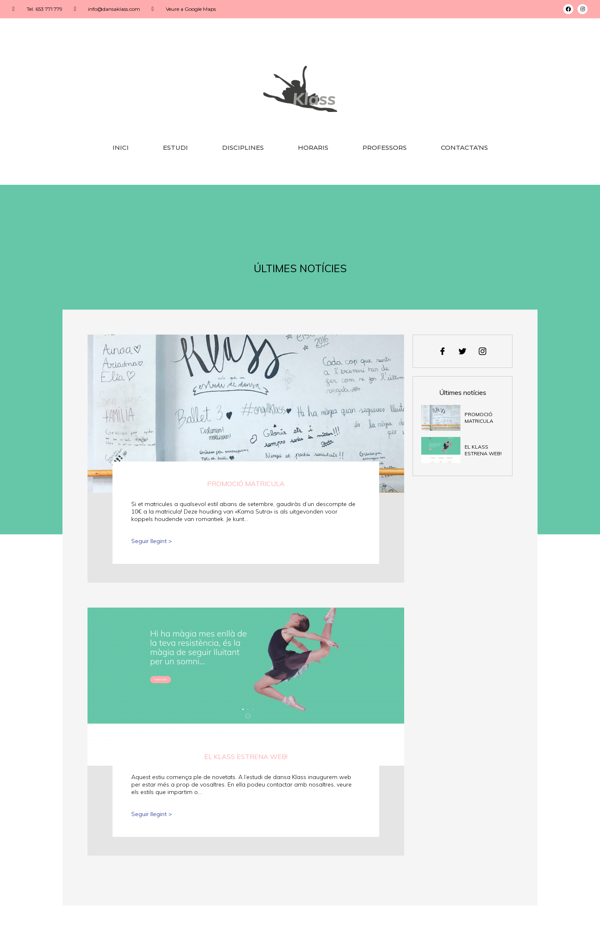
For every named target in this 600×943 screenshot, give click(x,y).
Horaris (313, 147)
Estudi (175, 147)
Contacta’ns (464, 147)
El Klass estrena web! (246, 756)
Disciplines (243, 147)
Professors (384, 147)
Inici (120, 147)
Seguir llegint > (151, 541)
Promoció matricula (246, 483)
